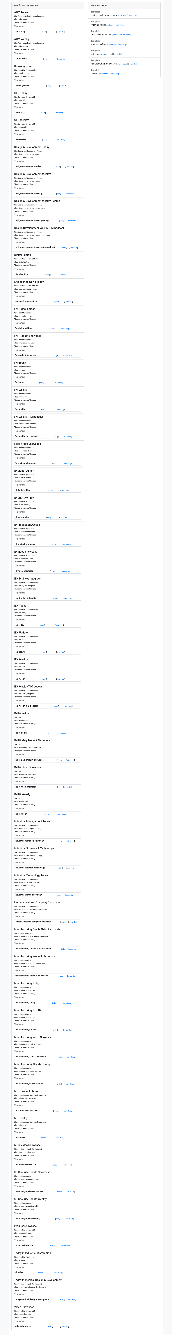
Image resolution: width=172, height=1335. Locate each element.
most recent (123, 15)
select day (60, 32)
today (44, 32)
